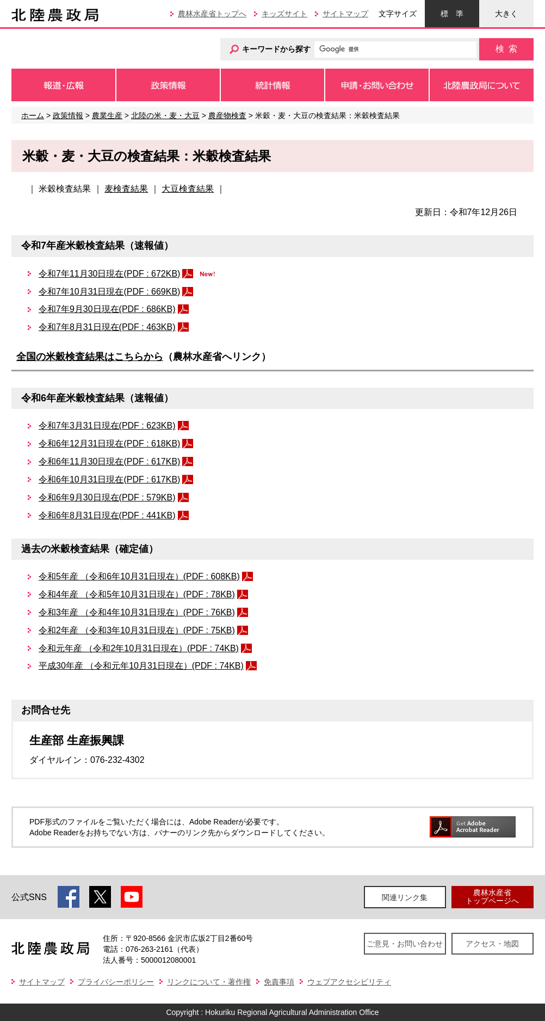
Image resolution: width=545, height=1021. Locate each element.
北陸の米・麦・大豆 (165, 115)
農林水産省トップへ (212, 13)
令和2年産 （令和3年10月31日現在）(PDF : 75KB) (137, 630)
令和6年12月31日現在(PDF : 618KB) (109, 443)
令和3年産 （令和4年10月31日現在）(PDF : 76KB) (137, 612)
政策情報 (68, 115)
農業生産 (107, 115)
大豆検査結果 (188, 188)
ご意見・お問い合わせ (405, 943)
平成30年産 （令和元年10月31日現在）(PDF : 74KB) (141, 665)
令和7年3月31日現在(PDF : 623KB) (107, 425)
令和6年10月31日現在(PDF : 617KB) (109, 479)
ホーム (32, 115)
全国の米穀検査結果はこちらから (89, 356)
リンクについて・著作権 (209, 981)
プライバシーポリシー (116, 981)
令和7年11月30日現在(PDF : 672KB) (109, 273)
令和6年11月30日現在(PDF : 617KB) (109, 461)
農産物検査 (227, 115)
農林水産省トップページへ (492, 896)
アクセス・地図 (492, 943)
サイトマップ (345, 13)
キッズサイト (284, 13)
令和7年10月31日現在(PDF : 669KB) (109, 291)
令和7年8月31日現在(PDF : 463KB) (107, 327)
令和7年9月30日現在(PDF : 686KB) (107, 309)
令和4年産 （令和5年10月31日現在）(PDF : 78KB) (137, 594)
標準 (452, 13)
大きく (506, 13)
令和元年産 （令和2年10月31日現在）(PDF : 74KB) (139, 648)
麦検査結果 (126, 188)
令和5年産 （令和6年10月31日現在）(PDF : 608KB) (139, 576)
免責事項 (279, 981)
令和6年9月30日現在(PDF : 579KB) (107, 497)
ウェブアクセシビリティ (349, 981)
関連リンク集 (405, 897)
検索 (506, 48)
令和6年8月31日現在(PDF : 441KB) (107, 515)
